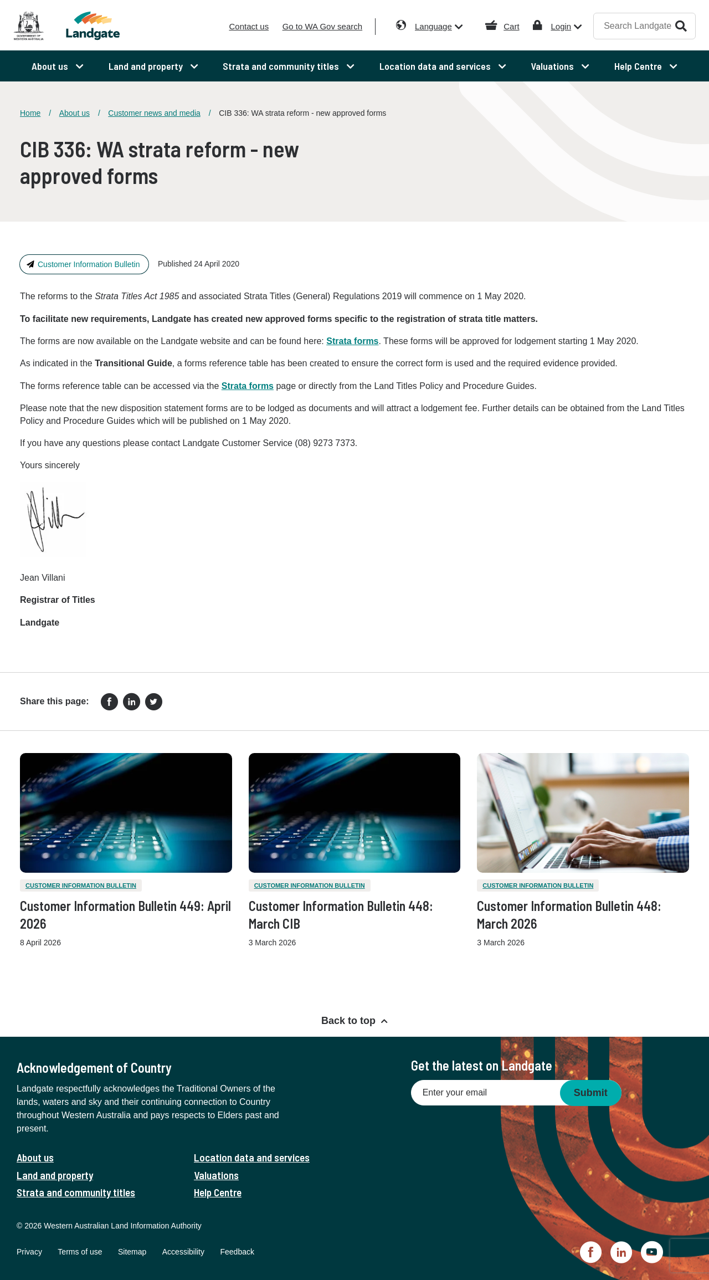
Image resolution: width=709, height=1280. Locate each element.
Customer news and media (154, 113)
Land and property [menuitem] (147, 66)
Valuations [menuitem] (553, 66)
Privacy (29, 1251)
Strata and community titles (76, 1192)
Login (561, 26)
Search (681, 25)
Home (30, 113)
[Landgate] (98, 25)
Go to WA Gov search (322, 26)
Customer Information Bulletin (89, 264)
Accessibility (183, 1251)
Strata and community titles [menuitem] (282, 66)
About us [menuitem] (51, 66)
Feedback (237, 1251)
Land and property (55, 1175)
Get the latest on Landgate (481, 1065)
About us (74, 113)
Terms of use (80, 1251)
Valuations (216, 1175)
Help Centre (218, 1192)
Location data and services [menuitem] (436, 66)
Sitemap (132, 1251)
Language (433, 26)
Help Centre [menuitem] (639, 66)
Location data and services (252, 1157)
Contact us (249, 26)
